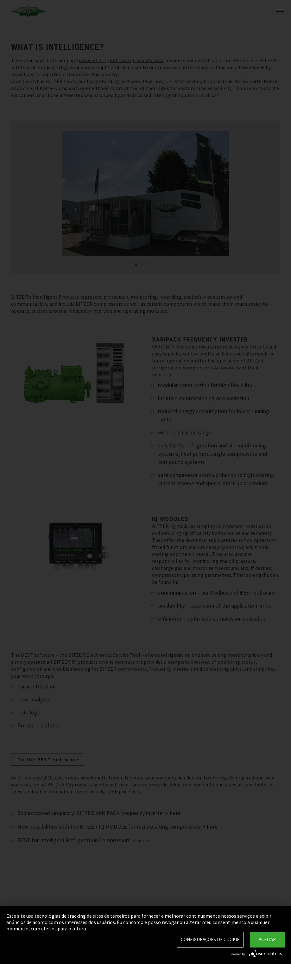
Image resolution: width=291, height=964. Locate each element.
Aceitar (267, 939)
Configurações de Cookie (210, 939)
